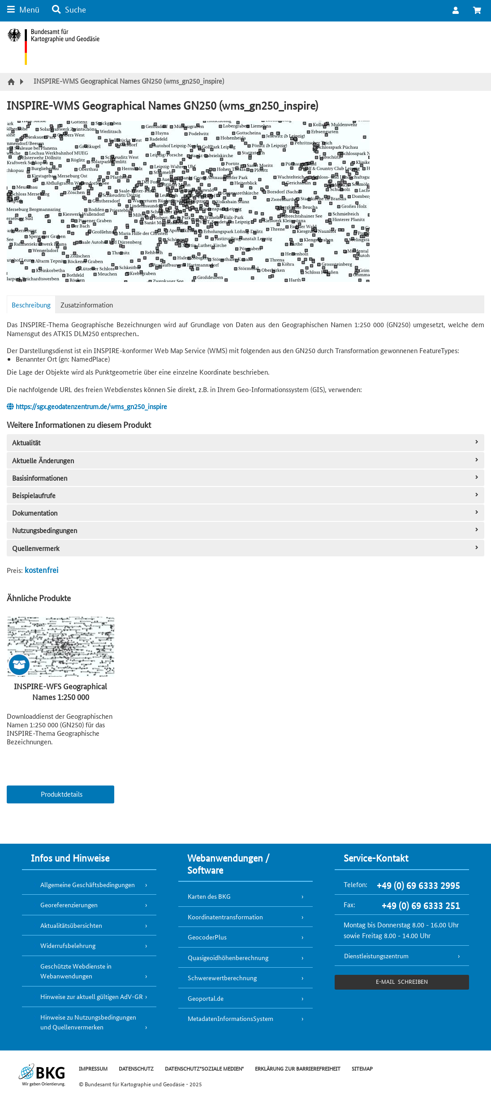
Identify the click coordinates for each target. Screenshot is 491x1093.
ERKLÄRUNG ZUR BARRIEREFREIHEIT (297, 1068)
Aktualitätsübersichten (71, 925)
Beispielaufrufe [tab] (246, 495)
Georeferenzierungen (69, 904)
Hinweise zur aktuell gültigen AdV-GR (91, 996)
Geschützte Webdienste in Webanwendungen (76, 971)
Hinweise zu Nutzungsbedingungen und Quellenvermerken (88, 1022)
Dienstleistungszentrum (376, 955)
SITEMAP (362, 1068)
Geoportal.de (206, 998)
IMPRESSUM (93, 1068)
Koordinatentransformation (225, 916)
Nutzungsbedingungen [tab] (246, 530)
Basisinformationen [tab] (246, 477)
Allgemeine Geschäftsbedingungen (87, 884)
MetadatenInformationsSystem (230, 1018)
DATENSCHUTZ (136, 1068)
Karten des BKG (209, 896)
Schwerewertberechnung (222, 977)
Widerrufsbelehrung (67, 945)
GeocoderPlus (207, 936)
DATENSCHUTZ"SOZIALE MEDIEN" (204, 1068)
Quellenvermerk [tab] (246, 548)
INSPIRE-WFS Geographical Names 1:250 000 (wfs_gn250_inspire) (60, 696)
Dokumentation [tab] (246, 512)
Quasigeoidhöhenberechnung (228, 957)
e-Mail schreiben (401, 981)
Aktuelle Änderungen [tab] (246, 460)
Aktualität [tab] (246, 442)
